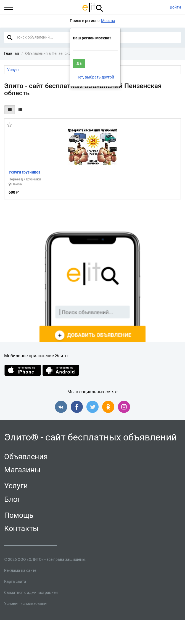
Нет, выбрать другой (95, 77)
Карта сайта (15, 581)
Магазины (22, 469)
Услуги (16, 485)
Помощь (18, 515)
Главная (11, 53)
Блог (12, 499)
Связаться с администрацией (31, 592)
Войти (175, 7)
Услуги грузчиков (25, 172)
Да (79, 63)
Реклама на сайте (20, 570)
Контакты (21, 528)
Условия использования (26, 603)
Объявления (26, 456)
